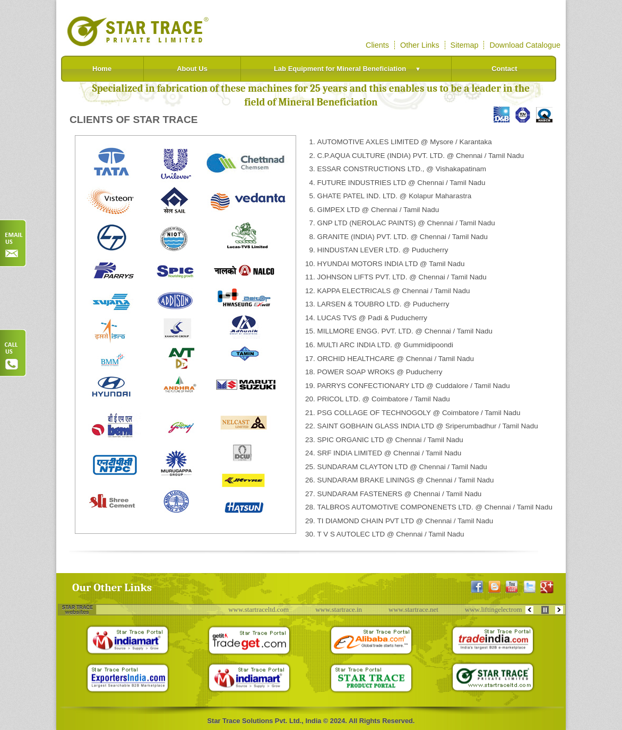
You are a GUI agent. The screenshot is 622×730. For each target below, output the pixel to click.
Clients (377, 45)
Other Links (419, 45)
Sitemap (465, 45)
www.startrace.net (417, 609)
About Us (192, 69)
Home (101, 69)
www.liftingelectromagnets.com (512, 609)
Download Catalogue (524, 45)
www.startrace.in (342, 609)
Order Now (13, 243)
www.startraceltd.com (262, 609)
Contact (504, 69)
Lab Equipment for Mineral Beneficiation (350, 69)
